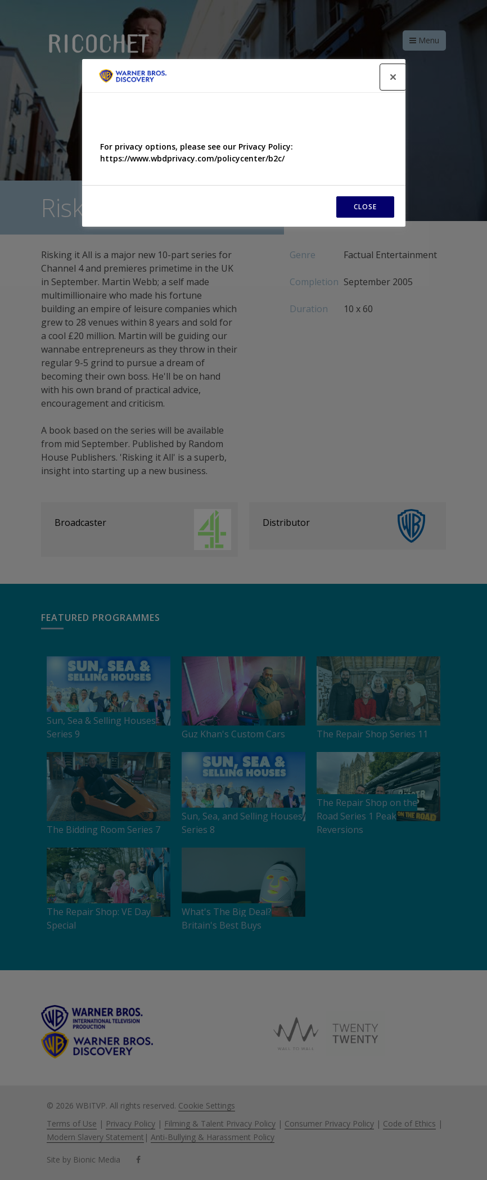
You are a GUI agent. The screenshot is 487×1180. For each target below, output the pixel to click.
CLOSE (365, 206)
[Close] (393, 77)
